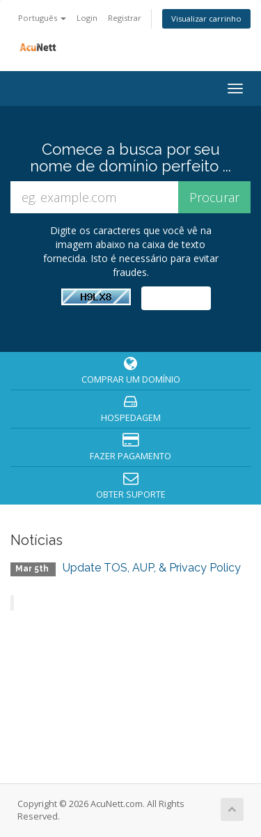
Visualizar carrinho (206, 18)
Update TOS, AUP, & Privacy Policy (152, 567)
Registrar (124, 18)
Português (42, 18)
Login (87, 18)
